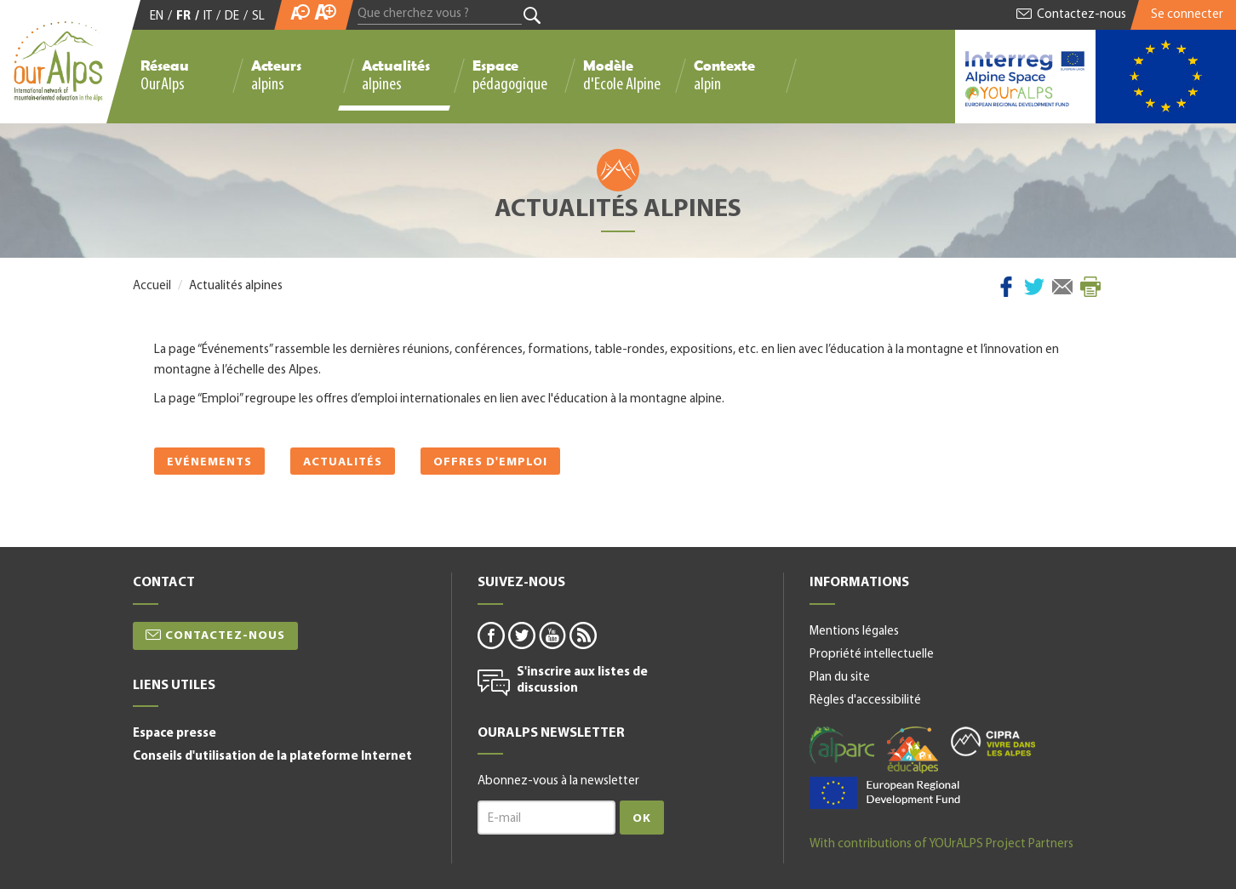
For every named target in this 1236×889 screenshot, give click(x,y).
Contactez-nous (1081, 15)
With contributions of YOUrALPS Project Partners (941, 844)
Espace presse (174, 733)
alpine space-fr (885, 793)
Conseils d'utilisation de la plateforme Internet (272, 756)
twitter (521, 634)
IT (207, 16)
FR (183, 16)
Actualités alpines (396, 75)
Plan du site (840, 677)
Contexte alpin (724, 75)
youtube (551, 634)
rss (582, 634)
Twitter (1034, 286)
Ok (641, 818)
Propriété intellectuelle (872, 654)
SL (258, 16)
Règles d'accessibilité (865, 700)
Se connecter (1187, 15)
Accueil (152, 286)
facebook (490, 634)
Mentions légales (854, 631)
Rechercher (532, 15)
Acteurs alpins (276, 75)
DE (232, 16)
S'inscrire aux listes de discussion (582, 681)
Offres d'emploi (490, 462)
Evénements (209, 462)
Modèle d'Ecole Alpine (622, 75)
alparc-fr (842, 745)
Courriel (1062, 286)
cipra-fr (993, 741)
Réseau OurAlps (164, 75)
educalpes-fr (912, 750)
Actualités (342, 462)
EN (156, 16)
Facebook (1006, 286)
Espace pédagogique (509, 75)
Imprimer (1090, 286)
